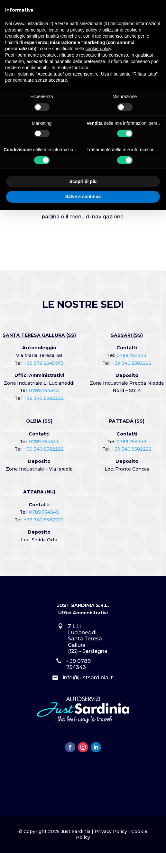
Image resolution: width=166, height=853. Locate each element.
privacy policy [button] (83, 29)
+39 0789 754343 (78, 664)
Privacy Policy (111, 831)
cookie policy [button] (98, 48)
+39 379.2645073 (44, 363)
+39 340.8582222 (44, 398)
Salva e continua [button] (83, 196)
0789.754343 (44, 390)
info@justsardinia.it (88, 677)
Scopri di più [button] (83, 181)
